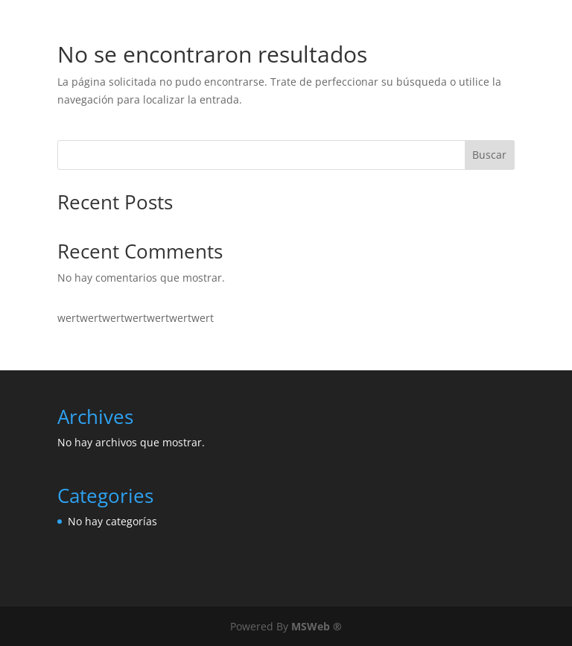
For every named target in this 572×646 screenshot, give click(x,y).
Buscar (489, 155)
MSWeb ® (316, 626)
